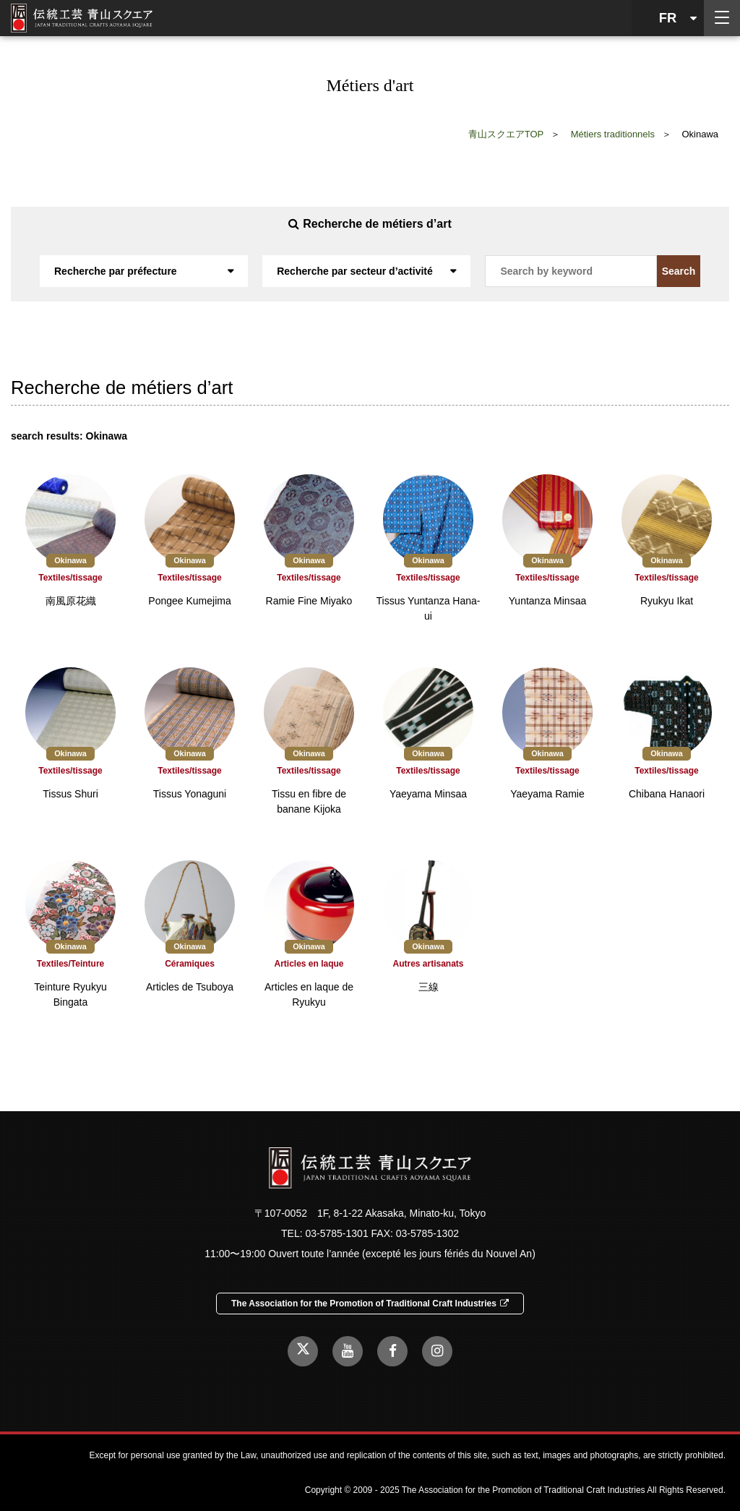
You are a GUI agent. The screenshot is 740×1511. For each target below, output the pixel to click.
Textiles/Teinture (71, 963)
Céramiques (190, 963)
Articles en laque (308, 963)
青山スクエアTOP (506, 134)
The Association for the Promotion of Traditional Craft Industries (370, 1303)
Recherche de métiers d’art (369, 224)
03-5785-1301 (336, 1233)
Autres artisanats (427, 963)
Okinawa (70, 560)
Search (679, 271)
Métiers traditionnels (613, 134)
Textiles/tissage (70, 577)
